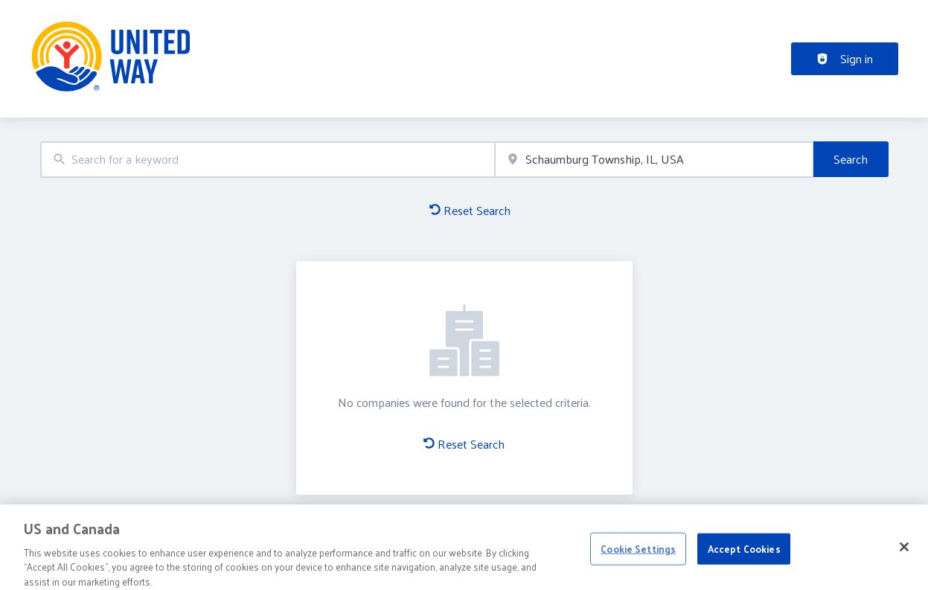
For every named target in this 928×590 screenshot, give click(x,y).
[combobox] (268, 159)
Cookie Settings (638, 552)
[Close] (904, 550)
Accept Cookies (744, 552)
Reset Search (470, 210)
